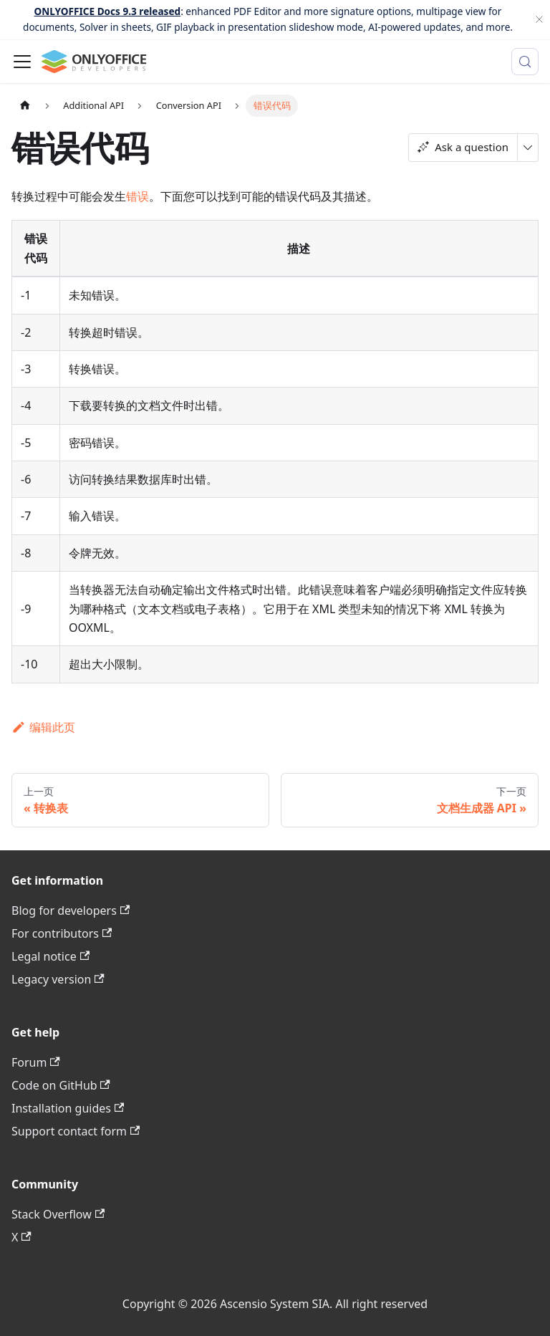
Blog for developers (70, 910)
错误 (137, 196)
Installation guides (67, 1108)
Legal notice (50, 956)
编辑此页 (43, 727)
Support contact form (75, 1131)
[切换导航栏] (22, 61)
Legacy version (58, 979)
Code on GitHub (60, 1085)
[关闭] (539, 19)
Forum (35, 1062)
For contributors (61, 933)
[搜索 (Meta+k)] (525, 61)
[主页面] (25, 106)
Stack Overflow (58, 1214)
